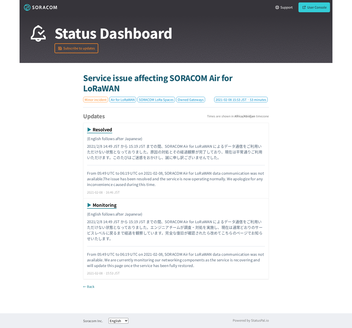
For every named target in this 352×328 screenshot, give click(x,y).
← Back (88, 286)
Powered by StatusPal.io (251, 320)
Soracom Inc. (93, 320)
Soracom (40, 7)
